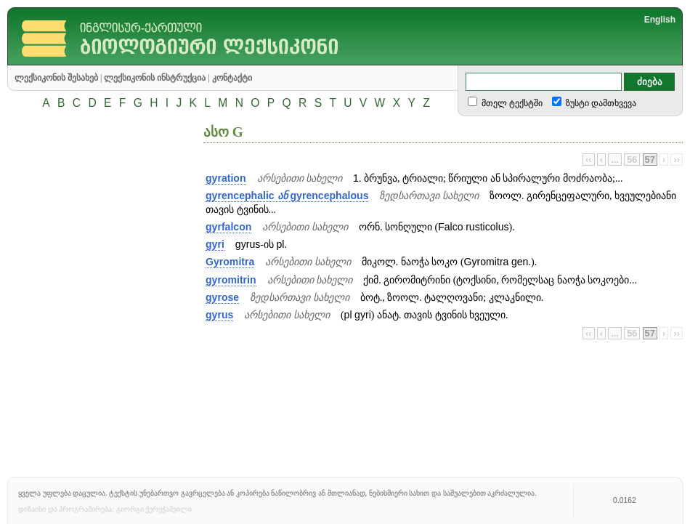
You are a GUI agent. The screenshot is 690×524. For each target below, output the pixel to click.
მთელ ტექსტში (511, 103)
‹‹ (588, 159)
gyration (226, 178)
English (659, 20)
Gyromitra (230, 261)
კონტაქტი (232, 78)
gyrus (219, 315)
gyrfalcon (228, 227)
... (615, 159)
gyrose (222, 297)
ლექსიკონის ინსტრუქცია (155, 78)
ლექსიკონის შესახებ (56, 78)
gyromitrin (231, 280)
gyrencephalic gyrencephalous (287, 195)
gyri (215, 244)
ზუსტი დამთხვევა (600, 103)
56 (632, 159)
